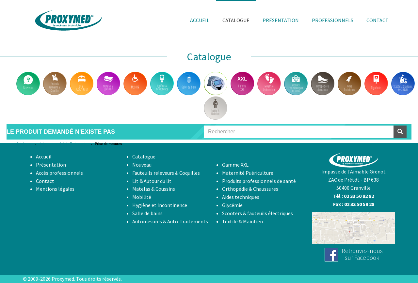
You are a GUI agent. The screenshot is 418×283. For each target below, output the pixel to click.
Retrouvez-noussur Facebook (362, 254)
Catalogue (23, 144)
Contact (45, 181)
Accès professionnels (59, 173)
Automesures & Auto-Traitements (63, 144)
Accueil (44, 156)
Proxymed (63, 279)
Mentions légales (55, 189)
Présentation (51, 164)
